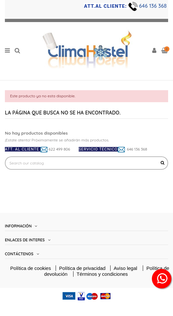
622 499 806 (59, 149)
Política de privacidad (83, 268)
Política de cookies (30, 268)
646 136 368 (153, 6)
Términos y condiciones (102, 274)
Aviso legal (126, 268)
